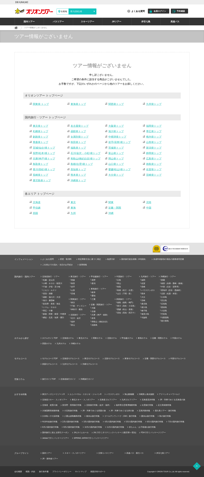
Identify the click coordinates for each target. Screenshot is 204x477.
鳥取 (119, 287)
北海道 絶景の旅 (50, 405)
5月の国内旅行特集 (134, 422)
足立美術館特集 (164, 405)
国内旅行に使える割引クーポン (55, 432)
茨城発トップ (116, 147)
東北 (73, 202)
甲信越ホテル (127, 338)
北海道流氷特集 (148, 400)
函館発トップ (78, 131)
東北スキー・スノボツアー (83, 400)
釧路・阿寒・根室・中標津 (54, 314)
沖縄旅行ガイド (87, 379)
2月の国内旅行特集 (70, 422)
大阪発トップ (116, 126)
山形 (73, 290)
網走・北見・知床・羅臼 (53, 317)
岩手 (73, 287)
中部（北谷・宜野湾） (170, 287)
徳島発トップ (153, 164)
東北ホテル (83, 338)
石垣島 (164, 304)
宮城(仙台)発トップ (44, 147)
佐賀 (143, 283)
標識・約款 (30, 471)
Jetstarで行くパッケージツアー (55, 438)
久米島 (164, 297)
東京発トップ (40, 126)
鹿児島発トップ (42, 180)
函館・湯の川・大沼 (51, 297)
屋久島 (144, 307)
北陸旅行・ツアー (78, 315)
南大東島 (165, 321)
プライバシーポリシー (61, 471)
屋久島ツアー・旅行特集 (165, 411)
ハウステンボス (148, 290)
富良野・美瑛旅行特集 (71, 405)
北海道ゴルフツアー (108, 400)
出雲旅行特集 (147, 405)
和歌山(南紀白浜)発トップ (85, 158)
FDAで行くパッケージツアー (153, 432)
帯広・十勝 (48, 311)
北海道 (36, 202)
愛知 (93, 296)
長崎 (143, 287)
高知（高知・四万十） (126, 313)
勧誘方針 (111, 259)
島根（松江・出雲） (125, 290)
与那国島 (165, 317)
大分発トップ (116, 175)
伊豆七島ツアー (163, 453)
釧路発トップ (40, 136)
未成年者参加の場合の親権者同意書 (168, 259)
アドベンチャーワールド (169, 394)
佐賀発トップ (153, 169)
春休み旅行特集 (93, 416)
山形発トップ (153, 142)
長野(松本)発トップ (44, 153)
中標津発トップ (117, 136)
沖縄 (110, 213)
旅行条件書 (44, 471)
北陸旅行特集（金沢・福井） (98, 405)
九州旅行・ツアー (148, 276)
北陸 (148, 202)
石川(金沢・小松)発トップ (85, 153)
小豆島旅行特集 (71, 411)
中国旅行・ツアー (124, 276)
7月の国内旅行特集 (176, 422)
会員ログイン (160, 11)
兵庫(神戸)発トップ (44, 158)
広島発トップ (153, 158)
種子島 (144, 311)
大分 (143, 297)
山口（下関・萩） (124, 293)
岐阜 (93, 292)
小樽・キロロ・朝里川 (52, 283)
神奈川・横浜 (77, 309)
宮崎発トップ (153, 175)
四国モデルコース (50, 364)
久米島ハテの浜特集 (50, 416)
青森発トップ (40, 142)
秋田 (73, 283)
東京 (73, 302)
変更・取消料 (66, 259)
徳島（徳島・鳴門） (125, 302)
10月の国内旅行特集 (93, 427)
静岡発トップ (153, 153)
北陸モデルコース (112, 358)
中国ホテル (177, 338)
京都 (93, 311)
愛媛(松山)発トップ (119, 169)
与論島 (144, 317)
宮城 (73, 293)
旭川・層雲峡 (49, 300)
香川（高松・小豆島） (126, 306)
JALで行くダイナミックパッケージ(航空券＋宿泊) (114, 432)
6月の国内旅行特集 (155, 422)
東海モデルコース (132, 358)
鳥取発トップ (40, 164)
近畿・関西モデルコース (155, 358)
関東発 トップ (41, 104)
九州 (73, 213)
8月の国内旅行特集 (50, 427)
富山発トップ (116, 153)
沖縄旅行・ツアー (168, 276)
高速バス (175, 21)
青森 (73, 280)
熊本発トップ (78, 175)
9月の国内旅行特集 (71, 427)
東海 (73, 207)
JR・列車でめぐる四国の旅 (94, 411)
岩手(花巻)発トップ (119, 142)
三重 (93, 299)
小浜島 (164, 311)
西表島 (164, 307)
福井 (73, 322)
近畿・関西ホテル (160, 338)
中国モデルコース (178, 358)
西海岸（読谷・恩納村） (171, 290)
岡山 (119, 283)
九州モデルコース (70, 364)
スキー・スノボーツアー (75, 453)
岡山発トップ (116, 158)
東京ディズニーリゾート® (53, 394)
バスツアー (58, 21)
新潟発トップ (153, 147)
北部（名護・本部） (169, 293)
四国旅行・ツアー (124, 299)
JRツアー (116, 21)
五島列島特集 (144, 411)
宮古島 (164, 300)
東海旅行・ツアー (98, 289)
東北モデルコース (92, 358)
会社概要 (18, 471)
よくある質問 (138, 11)
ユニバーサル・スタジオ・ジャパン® (85, 394)
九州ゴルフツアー (129, 400)
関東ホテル (97, 338)
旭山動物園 (129, 394)
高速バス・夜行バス (135, 453)
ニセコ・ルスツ (49, 290)
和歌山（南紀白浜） (100, 322)
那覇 (163, 280)
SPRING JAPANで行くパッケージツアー (91, 438)
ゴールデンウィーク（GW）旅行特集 (120, 416)
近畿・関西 (114, 207)
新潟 (93, 283)
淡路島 (94, 325)
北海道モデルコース (71, 358)
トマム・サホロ (49, 307)
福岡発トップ (153, 126)
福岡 (143, 280)
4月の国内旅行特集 (113, 422)
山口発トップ (116, 164)
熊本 (143, 293)
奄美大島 (145, 314)
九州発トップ (153, 104)
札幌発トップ (40, 131)
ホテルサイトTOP (50, 338)
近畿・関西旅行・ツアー (101, 304)
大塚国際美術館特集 (50, 411)
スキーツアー (87, 21)
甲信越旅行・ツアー (99, 276)
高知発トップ (78, 169)
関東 (110, 202)
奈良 (93, 318)
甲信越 (36, 207)
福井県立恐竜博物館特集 (126, 405)
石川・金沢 (76, 318)
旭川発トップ (116, 131)
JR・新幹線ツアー (50, 459)
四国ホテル (47, 343)
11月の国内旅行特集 (115, 427)
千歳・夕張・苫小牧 (51, 287)
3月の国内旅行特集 (92, 422)
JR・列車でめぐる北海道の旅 (172, 400)
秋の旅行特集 (165, 416)
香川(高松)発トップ (44, 169)
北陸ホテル (112, 338)
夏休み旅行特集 (148, 416)
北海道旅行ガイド (68, 379)
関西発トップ (116, 104)
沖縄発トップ (78, 180)
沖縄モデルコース (90, 364)
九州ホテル (61, 343)
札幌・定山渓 (49, 280)
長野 (93, 280)
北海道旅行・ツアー (50, 276)
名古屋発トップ (79, 126)
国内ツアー (29, 21)
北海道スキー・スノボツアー (54, 400)
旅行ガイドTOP (49, 379)
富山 (73, 325)
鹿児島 (144, 304)
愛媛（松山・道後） (125, 309)
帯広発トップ (153, 131)
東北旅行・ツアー (78, 276)
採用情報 (83, 265)
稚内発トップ (153, 136)
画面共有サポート (98, 471)
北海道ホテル (68, 338)
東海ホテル (142, 338)
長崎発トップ (40, 175)
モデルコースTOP (50, 358)
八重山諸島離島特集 (72, 416)
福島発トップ (78, 147)
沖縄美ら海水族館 (146, 394)
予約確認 (181, 11)
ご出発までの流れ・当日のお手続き (57, 265)
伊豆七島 (145, 21)
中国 (148, 207)
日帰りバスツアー (106, 453)
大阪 (93, 308)
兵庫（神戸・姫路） (100, 315)
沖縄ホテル (75, 343)
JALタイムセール (81, 432)
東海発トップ (78, 104)
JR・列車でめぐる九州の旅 (122, 411)
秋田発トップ (78, 142)
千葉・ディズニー (78, 306)
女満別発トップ (79, 136)
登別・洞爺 (48, 293)
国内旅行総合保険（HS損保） (134, 259)
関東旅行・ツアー (78, 299)
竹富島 (164, 314)
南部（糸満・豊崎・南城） (172, 283)
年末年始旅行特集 (50, 422)
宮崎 (143, 300)
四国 (35, 213)
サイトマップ (81, 471)
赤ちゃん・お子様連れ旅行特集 (142, 427)
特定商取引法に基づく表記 (89, 259)
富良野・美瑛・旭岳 (51, 304)
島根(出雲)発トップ (82, 164)
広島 (119, 280)
